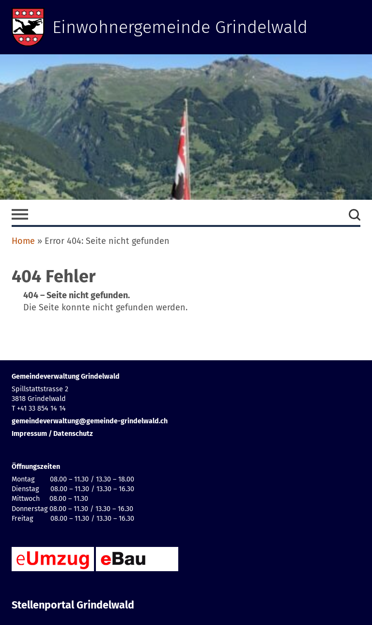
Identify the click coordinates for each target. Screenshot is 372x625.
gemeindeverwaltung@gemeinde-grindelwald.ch (90, 421)
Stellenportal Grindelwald (73, 605)
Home (23, 241)
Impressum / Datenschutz (52, 434)
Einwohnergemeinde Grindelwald (180, 27)
